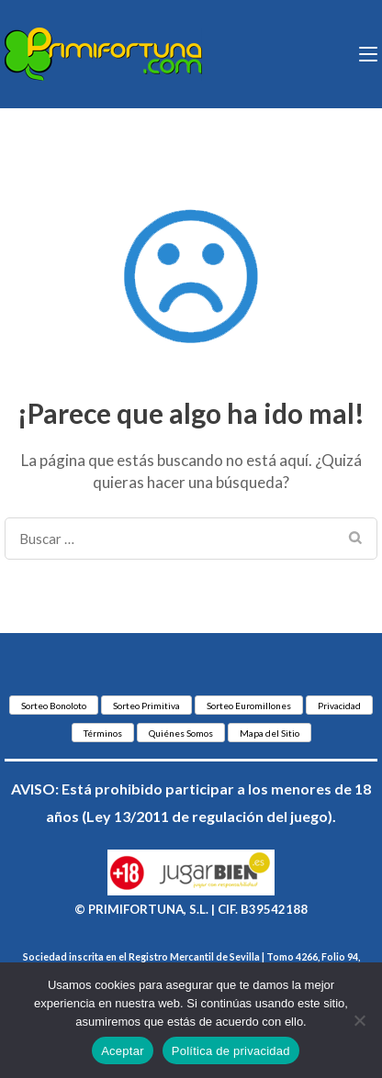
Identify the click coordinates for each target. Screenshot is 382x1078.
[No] (359, 1020)
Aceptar (122, 1051)
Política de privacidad (231, 1051)
